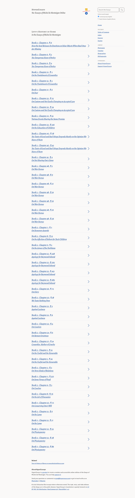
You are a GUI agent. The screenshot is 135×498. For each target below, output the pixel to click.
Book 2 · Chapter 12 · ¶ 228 (59, 255)
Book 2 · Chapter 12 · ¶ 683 (59, 282)
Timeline (100, 51)
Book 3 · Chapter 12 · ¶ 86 (59, 448)
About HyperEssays (104, 63)
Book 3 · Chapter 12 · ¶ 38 (59, 439)
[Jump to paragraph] (88, 45)
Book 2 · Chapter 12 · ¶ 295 (59, 264)
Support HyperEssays (105, 66)
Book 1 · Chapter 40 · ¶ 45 (59, 148)
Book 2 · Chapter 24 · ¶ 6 (59, 334)
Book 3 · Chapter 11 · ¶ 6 (59, 413)
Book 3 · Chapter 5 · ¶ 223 (59, 378)
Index (99, 35)
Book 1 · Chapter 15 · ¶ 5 (59, 74)
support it (58, 475)
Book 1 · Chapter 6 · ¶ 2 (59, 56)
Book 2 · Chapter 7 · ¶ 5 (59, 229)
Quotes (100, 41)
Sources (100, 38)
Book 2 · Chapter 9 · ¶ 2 (59, 247)
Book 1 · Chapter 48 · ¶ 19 (59, 194)
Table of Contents (103, 32)
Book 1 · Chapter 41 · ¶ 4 (59, 159)
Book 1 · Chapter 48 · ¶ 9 (59, 176)
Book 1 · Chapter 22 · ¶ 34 (59, 109)
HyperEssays (38, 9)
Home (100, 25)
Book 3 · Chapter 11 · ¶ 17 (59, 422)
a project (45, 472)
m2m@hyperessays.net (62, 478)
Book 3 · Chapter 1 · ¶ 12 (59, 352)
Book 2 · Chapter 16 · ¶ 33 (59, 290)
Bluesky (42, 481)
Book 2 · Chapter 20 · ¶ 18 (59, 299)
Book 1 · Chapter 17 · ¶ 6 (59, 91)
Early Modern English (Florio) (107, 19)
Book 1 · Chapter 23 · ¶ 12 (59, 118)
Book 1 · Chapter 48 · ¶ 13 (59, 185)
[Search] (121, 10)
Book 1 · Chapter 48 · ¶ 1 (59, 168)
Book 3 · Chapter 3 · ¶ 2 (59, 369)
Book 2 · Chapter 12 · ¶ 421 (59, 273)
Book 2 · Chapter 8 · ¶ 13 (59, 238)
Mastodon (35, 481)
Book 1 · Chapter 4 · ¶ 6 (59, 46)
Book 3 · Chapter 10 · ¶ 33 (59, 404)
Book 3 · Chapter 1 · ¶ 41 (59, 361)
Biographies (102, 53)
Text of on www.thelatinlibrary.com (48, 463)
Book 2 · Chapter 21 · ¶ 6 (59, 317)
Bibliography (102, 56)
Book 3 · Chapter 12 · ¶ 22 (59, 431)
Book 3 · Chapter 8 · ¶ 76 (59, 395)
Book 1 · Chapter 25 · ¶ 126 (59, 126)
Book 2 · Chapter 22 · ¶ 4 (59, 325)
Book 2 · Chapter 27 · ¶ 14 (59, 343)
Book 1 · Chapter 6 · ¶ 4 (59, 65)
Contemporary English (106, 16)
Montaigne (101, 48)
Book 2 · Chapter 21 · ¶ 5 (59, 308)
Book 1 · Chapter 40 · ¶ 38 (59, 136)
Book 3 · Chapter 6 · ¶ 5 (59, 387)
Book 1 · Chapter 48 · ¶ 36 (59, 220)
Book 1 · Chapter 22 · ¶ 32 (59, 100)
